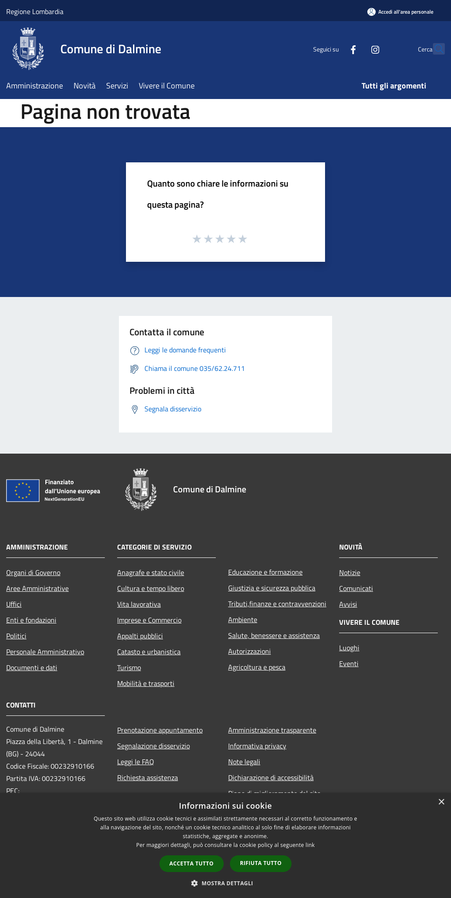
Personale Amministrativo (45, 651)
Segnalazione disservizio (153, 745)
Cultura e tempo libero (150, 588)
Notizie (349, 572)
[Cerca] (434, 48)
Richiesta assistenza (147, 777)
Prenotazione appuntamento (160, 730)
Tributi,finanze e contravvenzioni (277, 603)
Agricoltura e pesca (256, 667)
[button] (225, 883)
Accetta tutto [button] (192, 863)
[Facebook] (334, 49)
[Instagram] (356, 49)
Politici (16, 635)
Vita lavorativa (139, 604)
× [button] (441, 802)
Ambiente (242, 619)
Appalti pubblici (140, 635)
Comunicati (356, 588)
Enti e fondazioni (31, 620)
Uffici (14, 604)
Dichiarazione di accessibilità (271, 777)
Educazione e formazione (265, 572)
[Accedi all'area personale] (400, 11)
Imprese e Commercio (149, 620)
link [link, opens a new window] (310, 845)
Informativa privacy (257, 745)
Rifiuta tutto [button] (261, 863)
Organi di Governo (33, 572)
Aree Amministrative (37, 588)
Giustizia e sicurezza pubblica (271, 588)
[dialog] (225, 845)
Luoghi (349, 647)
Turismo (129, 667)
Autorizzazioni (249, 651)
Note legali (244, 761)
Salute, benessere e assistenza (274, 635)
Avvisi (348, 604)
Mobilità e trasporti (145, 683)
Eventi (349, 663)
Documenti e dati (31, 667)
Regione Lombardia (34, 11)
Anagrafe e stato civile (150, 572)
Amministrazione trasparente (272, 730)
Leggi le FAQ (135, 761)
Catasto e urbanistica (149, 651)
